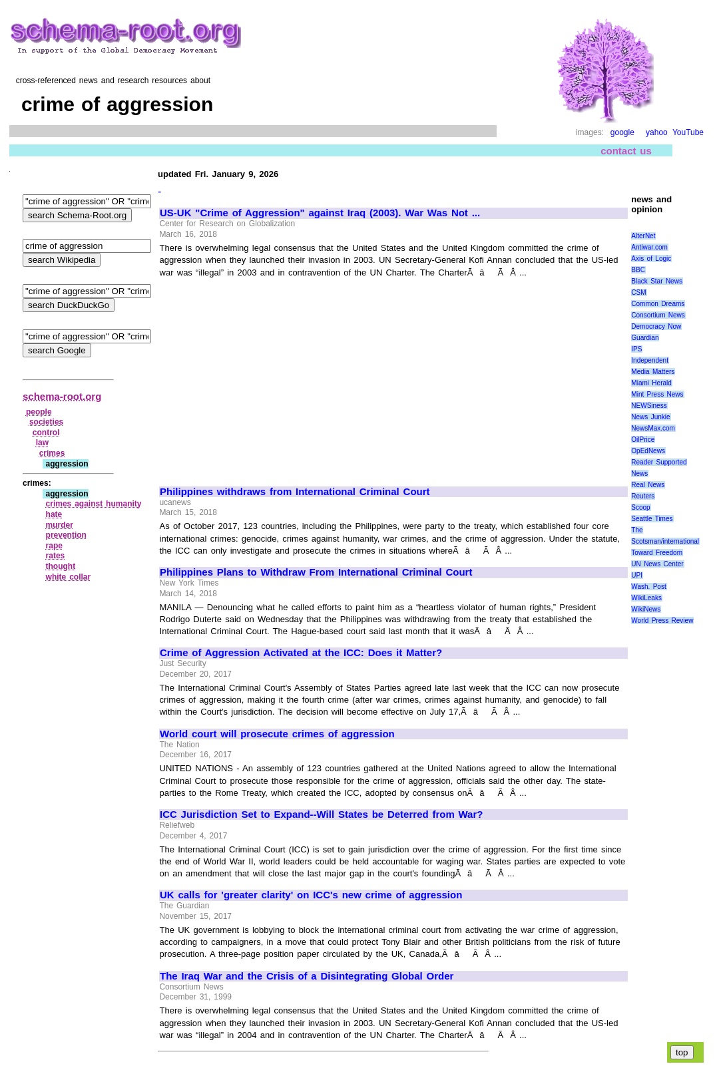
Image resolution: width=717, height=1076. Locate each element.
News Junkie (650, 417)
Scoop (640, 507)
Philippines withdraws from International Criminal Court (295, 491)
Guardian (644, 337)
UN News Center (657, 564)
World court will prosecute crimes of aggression (277, 734)
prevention (66, 535)
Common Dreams (657, 303)
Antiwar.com (649, 247)
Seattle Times (651, 518)
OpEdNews (648, 450)
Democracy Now (656, 326)
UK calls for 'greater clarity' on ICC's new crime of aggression (311, 895)
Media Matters (652, 371)
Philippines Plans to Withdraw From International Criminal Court (316, 572)
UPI (636, 575)
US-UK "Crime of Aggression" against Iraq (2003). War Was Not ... (320, 213)
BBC (638, 269)
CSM (638, 292)
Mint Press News (657, 394)
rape (54, 545)
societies (46, 422)
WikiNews (645, 609)
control (46, 432)
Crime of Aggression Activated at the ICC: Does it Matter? (301, 652)
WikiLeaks (646, 598)
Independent (649, 360)
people (39, 412)
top (682, 1052)
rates (55, 555)
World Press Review (662, 620)
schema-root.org (62, 396)
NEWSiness (648, 405)
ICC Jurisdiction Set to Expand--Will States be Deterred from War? (321, 814)
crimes (52, 453)
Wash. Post (648, 586)
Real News (647, 484)
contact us (626, 150)
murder (59, 525)
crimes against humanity (94, 503)
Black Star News (656, 281)
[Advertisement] (271, 376)
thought (61, 566)
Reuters (642, 496)
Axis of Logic (651, 258)
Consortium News (658, 315)
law (42, 442)
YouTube (688, 132)
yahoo (657, 132)
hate (54, 514)
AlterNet (643, 236)
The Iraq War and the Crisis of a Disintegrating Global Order (306, 976)
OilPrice (642, 439)
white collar (68, 577)
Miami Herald (651, 383)
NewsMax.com (653, 428)
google (622, 132)
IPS (636, 349)
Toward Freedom (656, 552)
